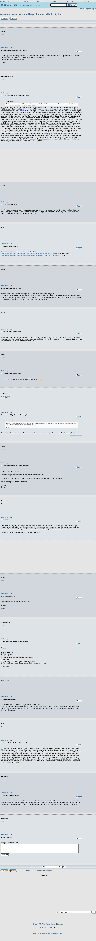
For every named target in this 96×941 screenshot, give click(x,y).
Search (81, 9)
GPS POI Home (4, 1)
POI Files (26, 1)
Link (11, 47)
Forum (53, 924)
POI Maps (54, 1)
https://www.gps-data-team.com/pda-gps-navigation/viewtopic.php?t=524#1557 (28, 253)
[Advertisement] (48, 164)
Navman (14, 14)
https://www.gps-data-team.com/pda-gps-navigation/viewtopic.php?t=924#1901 (28, 255)
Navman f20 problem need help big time (40, 14)
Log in (93, 9)
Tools (48, 924)
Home (2, 14)
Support (86, 1)
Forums (7, 14)
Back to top (4, 47)
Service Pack (23, 111)
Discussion (48, 870)
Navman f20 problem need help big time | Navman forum (50, 933)
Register (88, 9)
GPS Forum (70, 1)
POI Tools (40, 1)
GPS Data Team (46, 927)
